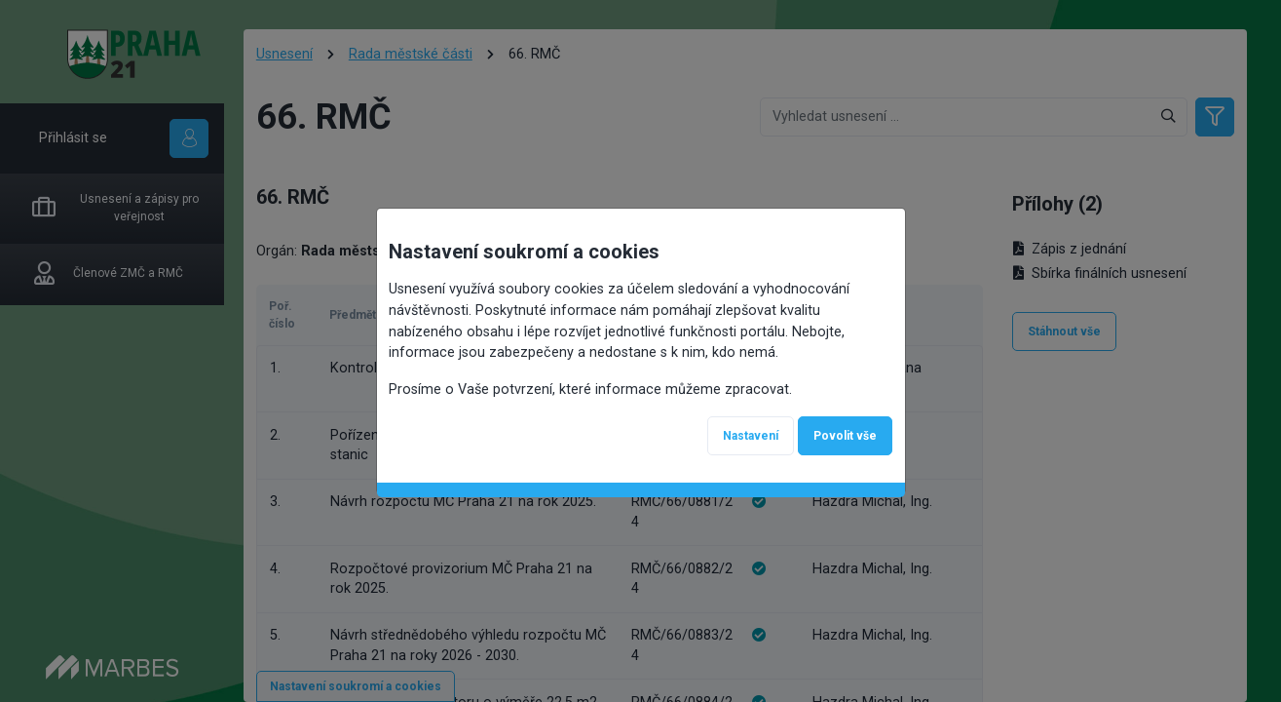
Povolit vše (845, 436)
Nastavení (750, 436)
